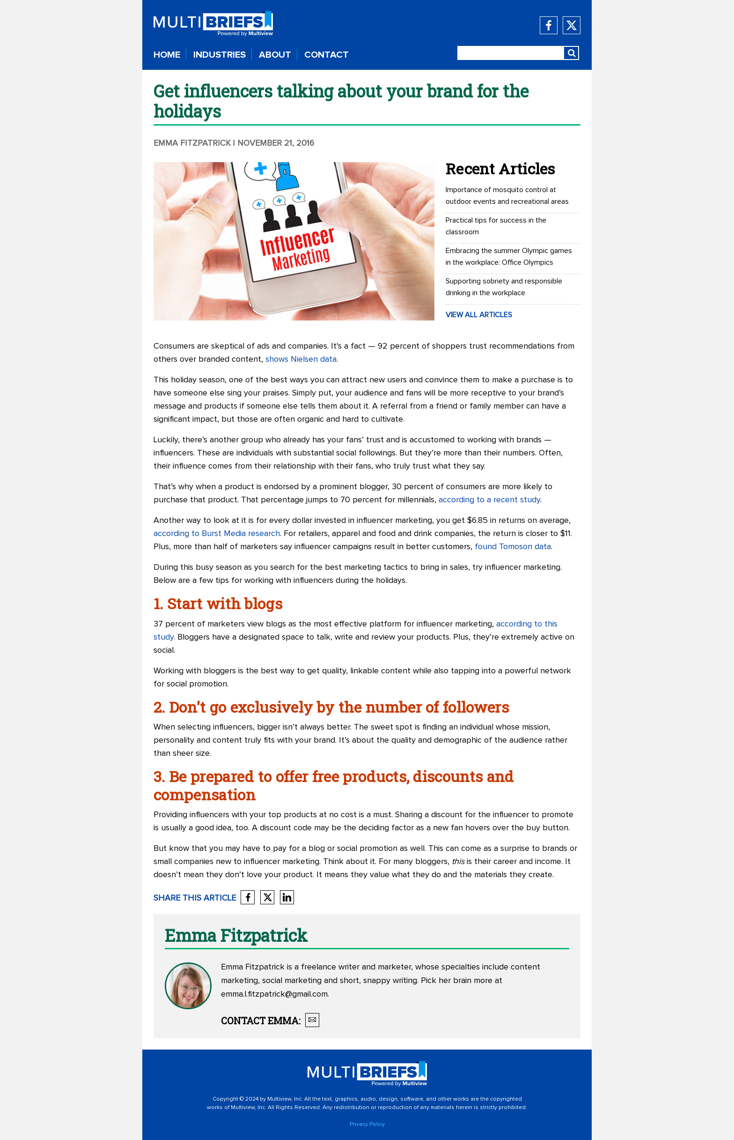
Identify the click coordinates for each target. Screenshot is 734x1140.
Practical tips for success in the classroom (496, 226)
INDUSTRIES (219, 55)
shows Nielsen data (301, 359)
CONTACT (326, 55)
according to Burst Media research (217, 533)
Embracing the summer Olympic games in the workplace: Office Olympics (509, 256)
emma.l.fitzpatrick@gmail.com (274, 994)
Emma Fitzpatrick (192, 143)
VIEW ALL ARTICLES (479, 315)
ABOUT (275, 55)
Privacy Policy (367, 1124)
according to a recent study (489, 500)
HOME (167, 55)
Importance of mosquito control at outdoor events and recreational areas (507, 195)
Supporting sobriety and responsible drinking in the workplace (504, 287)
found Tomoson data (513, 547)
